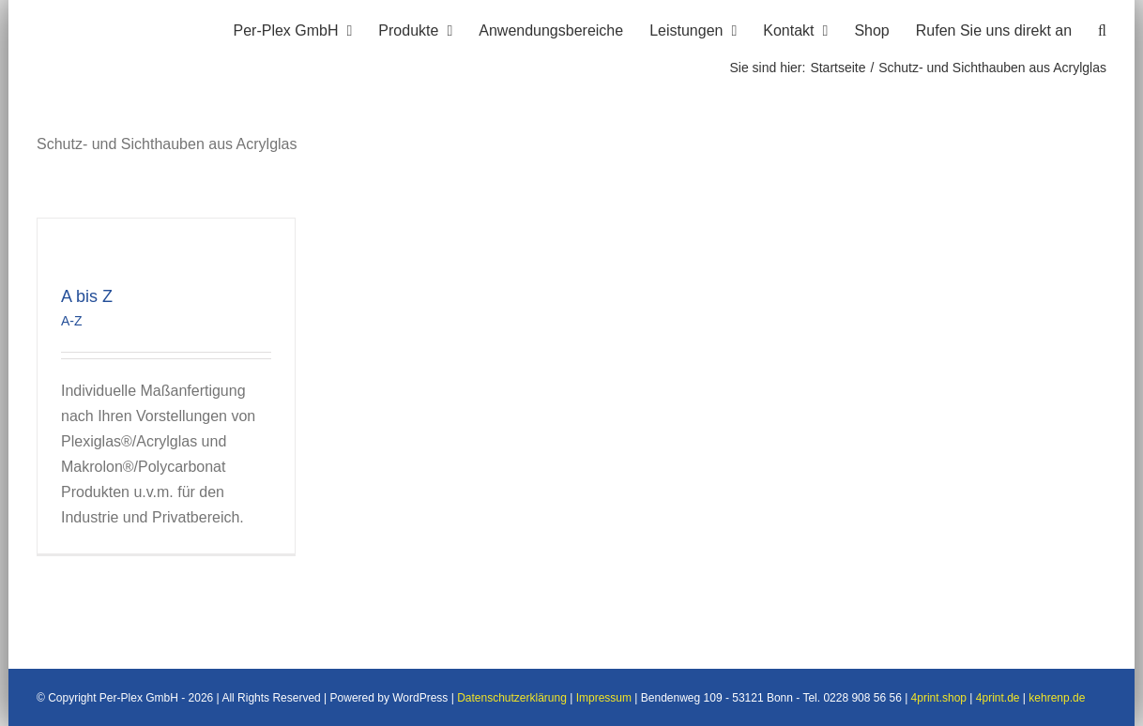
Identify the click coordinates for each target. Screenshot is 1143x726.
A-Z (72, 320)
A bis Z (87, 296)
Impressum (604, 697)
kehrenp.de (1057, 697)
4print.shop (939, 697)
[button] (1102, 28)
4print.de (998, 697)
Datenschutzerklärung (512, 697)
